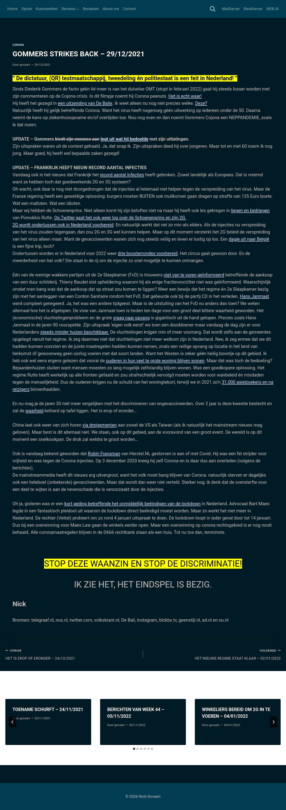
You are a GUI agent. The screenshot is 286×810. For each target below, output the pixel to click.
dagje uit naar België (249, 239)
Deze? (201, 103)
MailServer (231, 8)
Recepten (91, 8)
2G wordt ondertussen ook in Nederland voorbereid (63, 224)
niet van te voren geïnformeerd (194, 275)
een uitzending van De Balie (85, 103)
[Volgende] (273, 722)
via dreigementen (99, 425)
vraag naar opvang (131, 317)
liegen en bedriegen (250, 210)
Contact (129, 8)
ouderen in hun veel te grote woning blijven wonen (155, 360)
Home (12, 8)
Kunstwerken (47, 8)
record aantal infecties (122, 174)
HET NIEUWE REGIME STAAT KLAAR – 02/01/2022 (214, 654)
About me (111, 8)
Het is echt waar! (185, 96)
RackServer (253, 8)
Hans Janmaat (254, 296)
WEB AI (272, 8)
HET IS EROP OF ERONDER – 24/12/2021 (72, 654)
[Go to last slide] (12, 722)
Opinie (26, 8)
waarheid (34, 410)
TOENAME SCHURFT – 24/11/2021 (48, 709)
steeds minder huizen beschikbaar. (74, 332)
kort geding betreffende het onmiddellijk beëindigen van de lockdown (132, 503)
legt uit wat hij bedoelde (124, 139)
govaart (25, 64)
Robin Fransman (104, 453)
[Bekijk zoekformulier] (213, 9)
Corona (18, 44)
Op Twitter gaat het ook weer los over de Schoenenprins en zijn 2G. (120, 217)
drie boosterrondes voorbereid (147, 253)
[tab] (134, 749)
